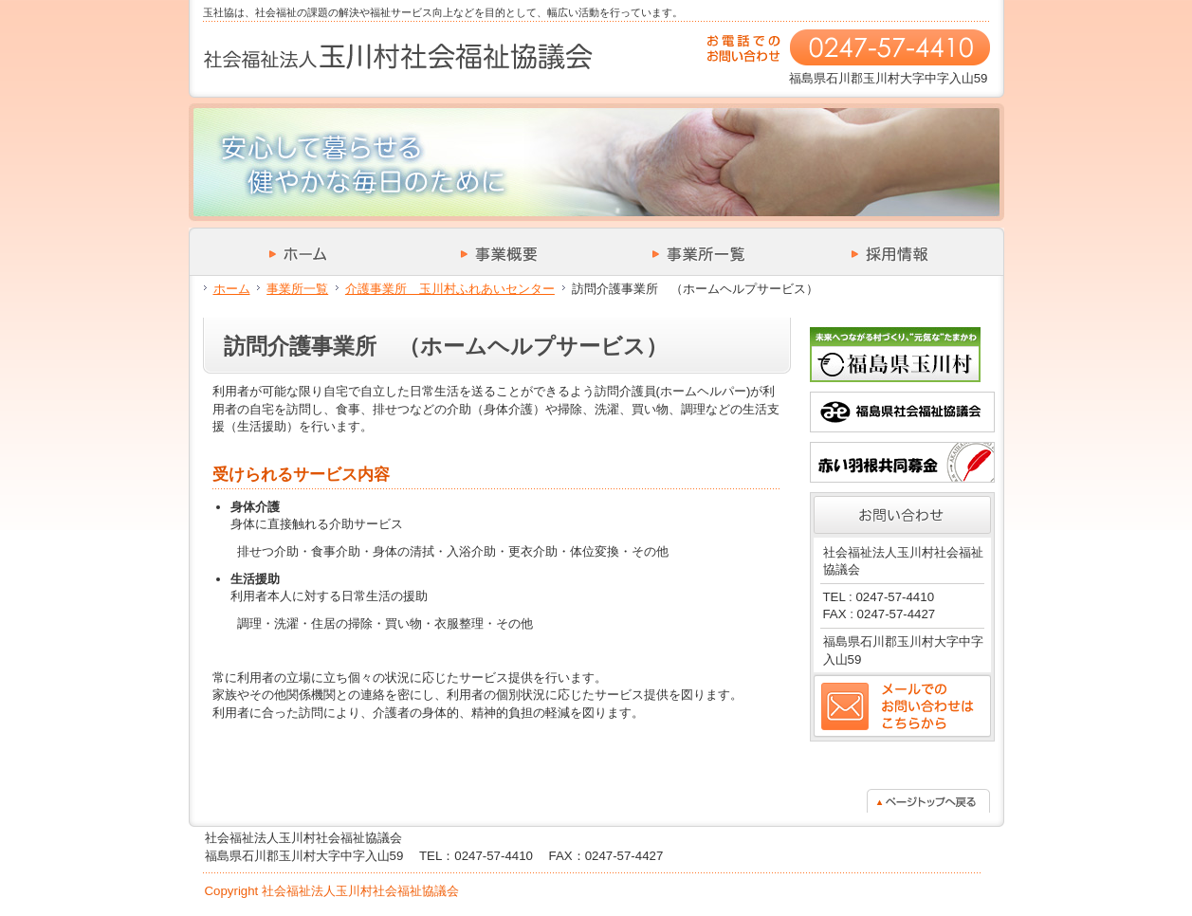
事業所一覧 (297, 289)
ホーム (231, 289)
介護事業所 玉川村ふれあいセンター (450, 289)
